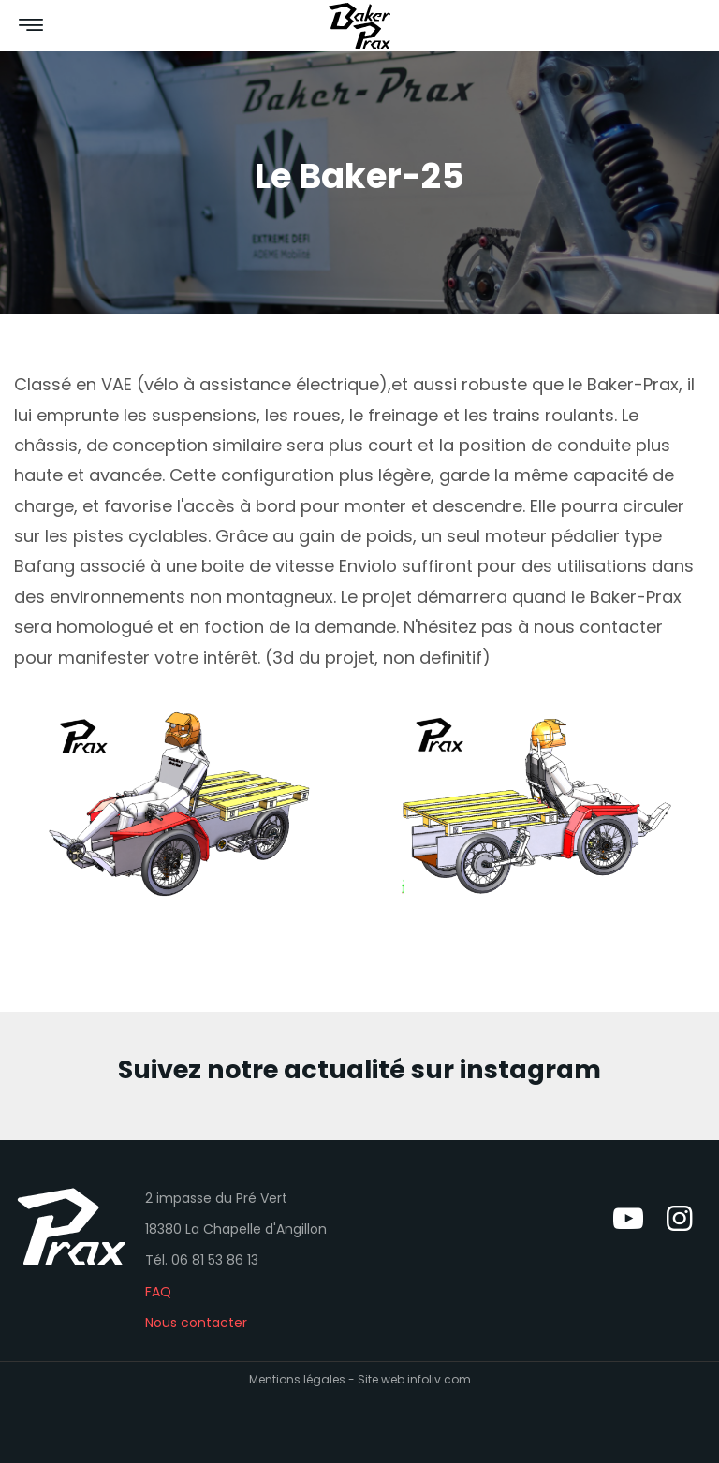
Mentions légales (297, 1379)
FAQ (158, 1291)
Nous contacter (196, 1322)
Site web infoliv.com (414, 1379)
